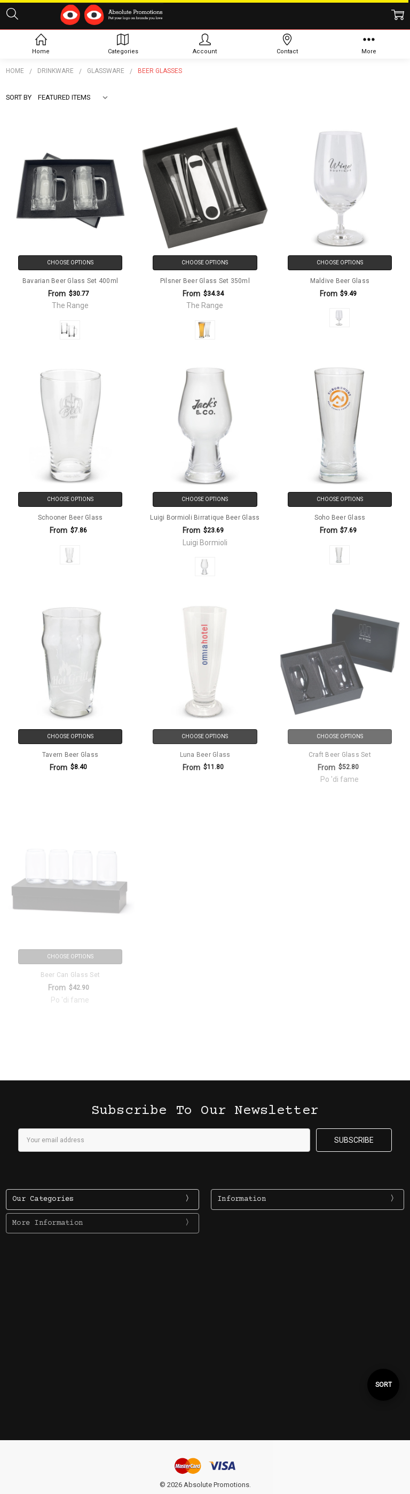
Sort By (18, 97)
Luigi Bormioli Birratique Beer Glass (204, 517)
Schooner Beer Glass (70, 517)
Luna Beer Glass (205, 754)
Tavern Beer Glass (70, 754)
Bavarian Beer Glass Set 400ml (70, 281)
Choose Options (70, 262)
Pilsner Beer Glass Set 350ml (205, 281)
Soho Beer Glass (340, 517)
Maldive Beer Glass (340, 281)
